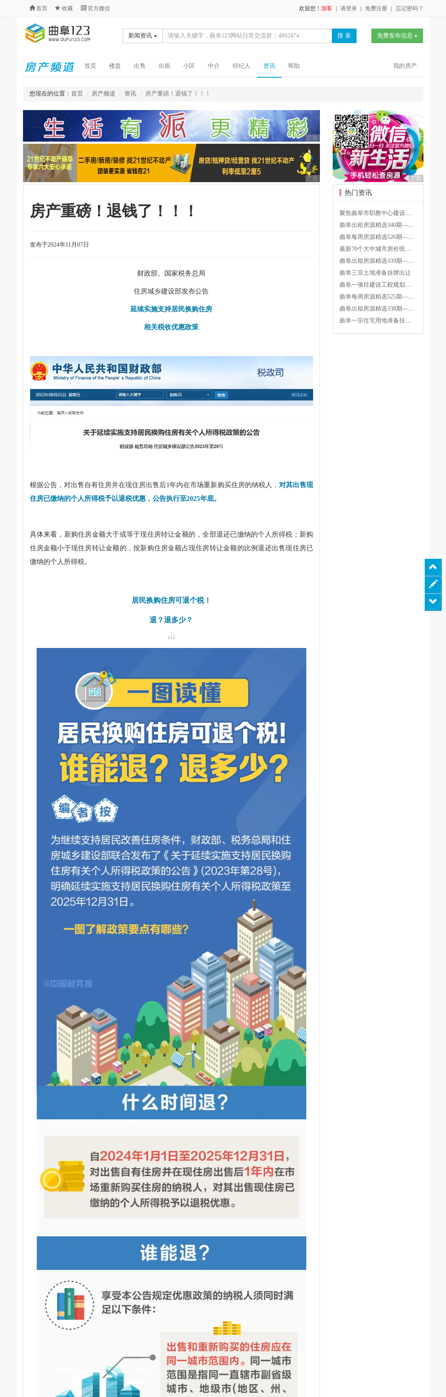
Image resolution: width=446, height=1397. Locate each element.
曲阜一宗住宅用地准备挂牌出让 (381, 320)
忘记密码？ (409, 8)
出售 (140, 66)
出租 (164, 66)
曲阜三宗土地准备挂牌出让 (375, 273)
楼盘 (115, 66)
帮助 (294, 66)
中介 (214, 66)
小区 (189, 66)
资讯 (269, 66)
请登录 (348, 8)
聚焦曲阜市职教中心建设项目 (378, 213)
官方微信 (95, 8)
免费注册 (376, 8)
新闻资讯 (142, 35)
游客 (326, 8)
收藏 (65, 8)
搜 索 (344, 35)
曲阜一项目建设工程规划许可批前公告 (390, 285)
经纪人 (241, 66)
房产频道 (103, 93)
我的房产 (405, 66)
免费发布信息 (397, 35)
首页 (38, 8)
